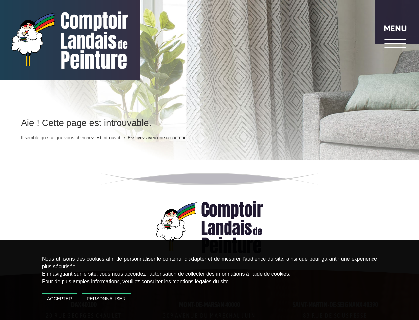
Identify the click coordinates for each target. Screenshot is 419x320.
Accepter (59, 298)
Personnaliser (106, 298)
